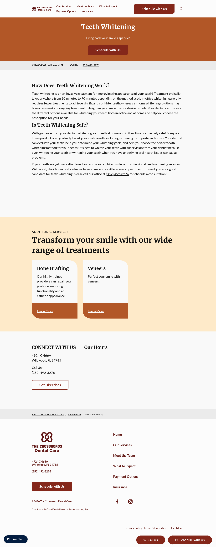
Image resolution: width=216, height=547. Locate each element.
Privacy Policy (133, 528)
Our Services (64, 6)
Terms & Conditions (156, 528)
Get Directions (50, 385)
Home (117, 434)
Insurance (87, 11)
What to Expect (108, 6)
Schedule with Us (154, 9)
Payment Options (66, 11)
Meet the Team (85, 6)
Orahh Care (177, 528)
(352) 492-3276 (90, 65)
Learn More (45, 311)
